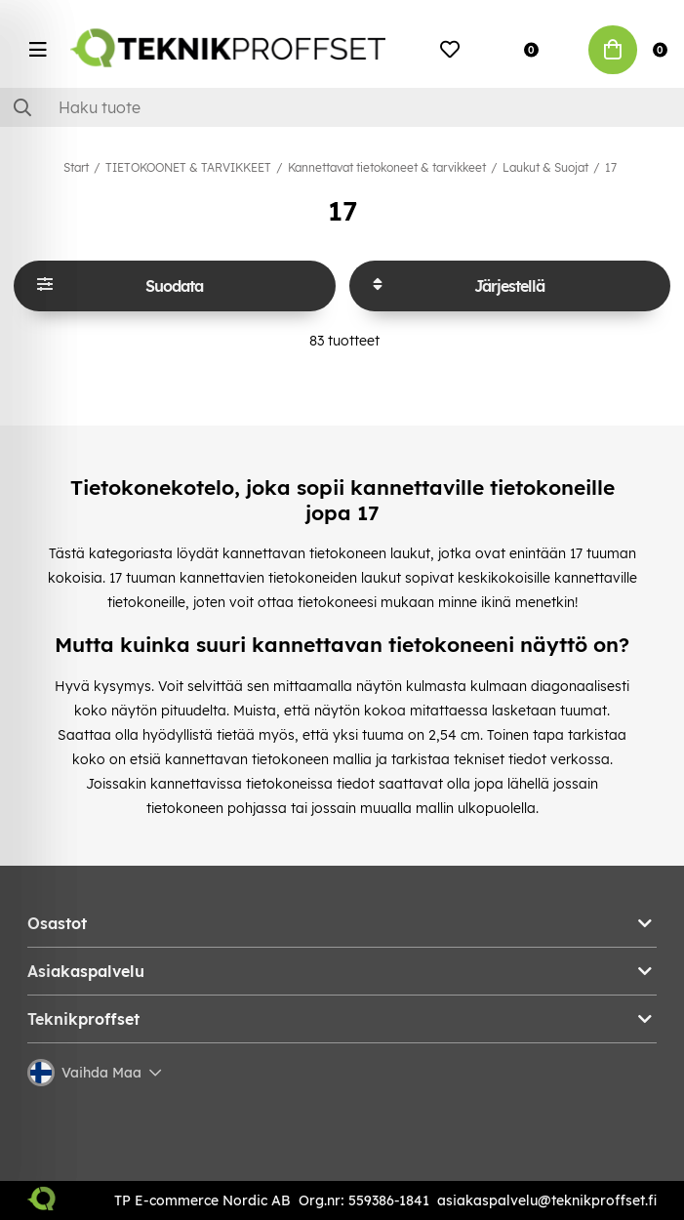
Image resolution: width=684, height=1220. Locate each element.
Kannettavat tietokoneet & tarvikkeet (387, 167)
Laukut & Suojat (545, 167)
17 (611, 167)
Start (76, 167)
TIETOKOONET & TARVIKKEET (188, 167)
